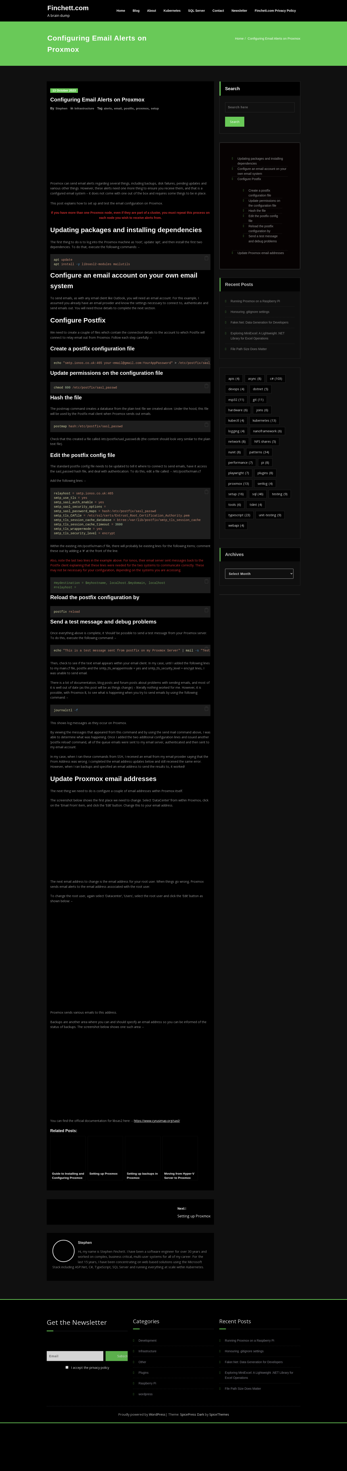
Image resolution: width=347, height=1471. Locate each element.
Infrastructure (85, 108)
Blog (136, 10)
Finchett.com (68, 8)
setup (157, 108)
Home (121, 10)
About (151, 10)
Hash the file (257, 208)
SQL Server (196, 10)
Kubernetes (172, 10)
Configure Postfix (249, 176)
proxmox (143, 108)
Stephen (62, 108)
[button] (206, 267)
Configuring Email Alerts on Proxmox (270, 38)
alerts (109, 108)
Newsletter (239, 10)
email (119, 108)
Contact (218, 10)
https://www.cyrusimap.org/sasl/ (163, 1161)
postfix (130, 108)
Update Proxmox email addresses (260, 250)
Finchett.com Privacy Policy (275, 10)
